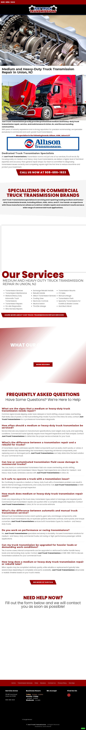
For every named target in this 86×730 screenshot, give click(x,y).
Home (13, 683)
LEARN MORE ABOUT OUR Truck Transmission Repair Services (34, 315)
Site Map (72, 683)
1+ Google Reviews (27, 719)
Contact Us (52, 683)
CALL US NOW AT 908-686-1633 (43, 172)
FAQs (36, 683)
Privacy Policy (62, 683)
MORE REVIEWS (43, 364)
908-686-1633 (8, 2)
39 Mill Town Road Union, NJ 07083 (11, 695)
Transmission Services (25, 683)
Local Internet (47, 726)
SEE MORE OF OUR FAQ (43, 582)
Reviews (43, 683)
